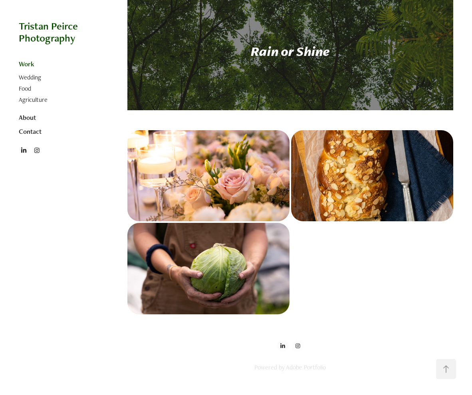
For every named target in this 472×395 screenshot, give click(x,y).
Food (25, 88)
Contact (30, 131)
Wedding (30, 77)
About (27, 117)
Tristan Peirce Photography (49, 32)
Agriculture (33, 99)
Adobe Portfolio (306, 367)
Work (26, 64)
